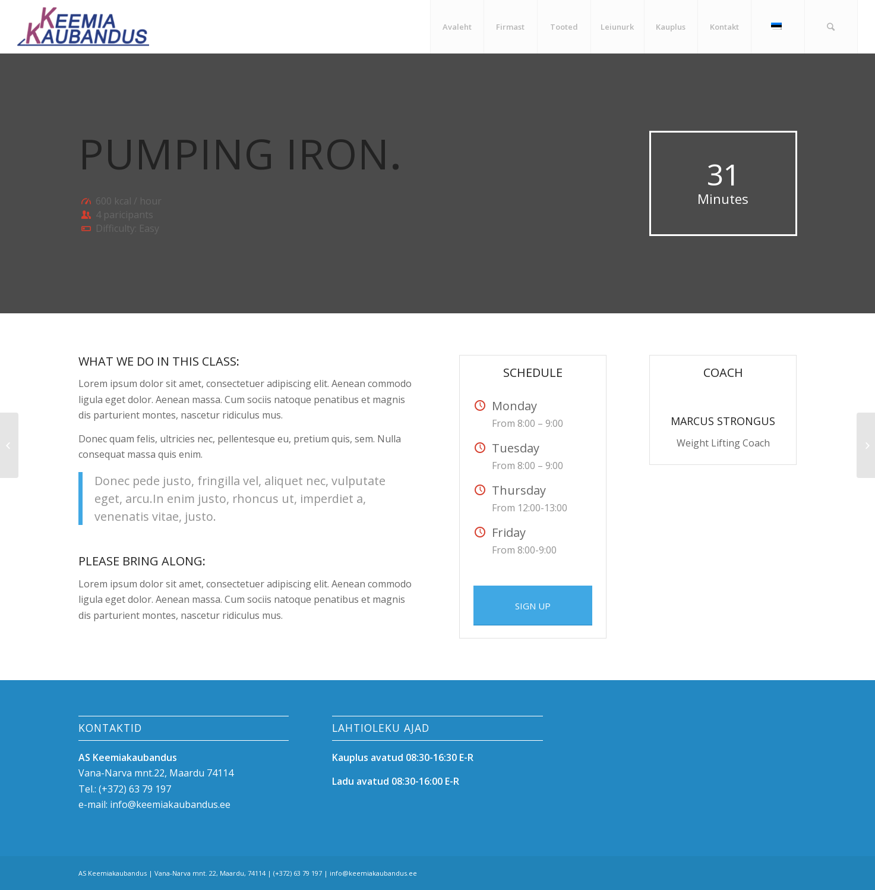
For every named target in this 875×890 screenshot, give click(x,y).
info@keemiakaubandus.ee (170, 804)
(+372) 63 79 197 (135, 788)
